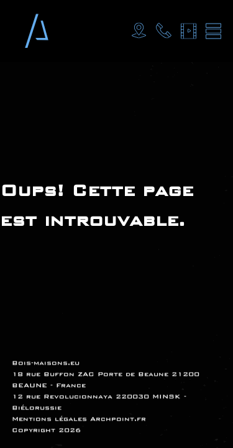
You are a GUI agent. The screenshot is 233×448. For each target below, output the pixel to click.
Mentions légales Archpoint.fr (79, 419)
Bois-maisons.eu (46, 363)
